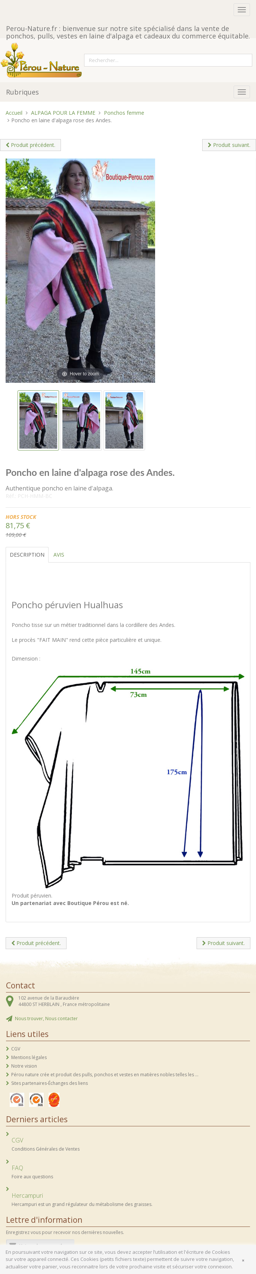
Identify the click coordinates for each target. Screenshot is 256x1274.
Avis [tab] (58, 554)
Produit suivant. (229, 144)
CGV (15, 1049)
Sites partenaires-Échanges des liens (49, 1083)
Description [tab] (27, 554)
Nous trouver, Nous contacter (46, 1018)
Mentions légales (29, 1057)
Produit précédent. (30, 144)
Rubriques (22, 91)
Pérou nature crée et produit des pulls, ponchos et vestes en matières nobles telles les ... (104, 1074)
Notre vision (24, 1066)
